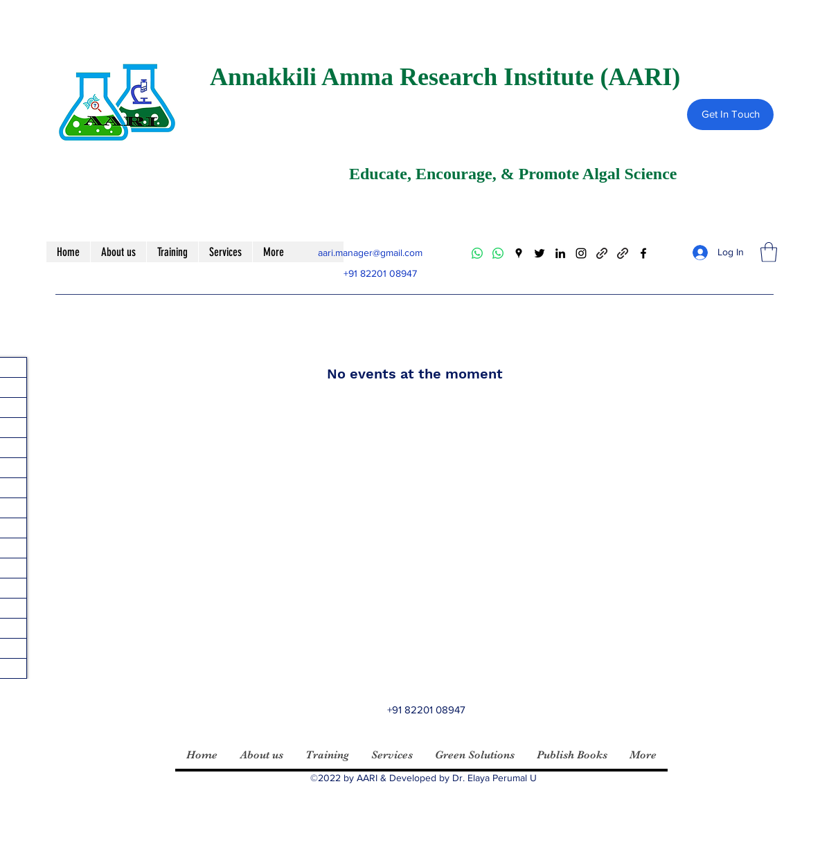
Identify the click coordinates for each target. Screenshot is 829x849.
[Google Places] (519, 253)
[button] (768, 252)
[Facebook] (643, 253)
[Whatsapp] (477, 253)
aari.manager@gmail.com (370, 252)
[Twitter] (539, 253)
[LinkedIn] (560, 253)
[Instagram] (581, 253)
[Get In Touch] (730, 114)
